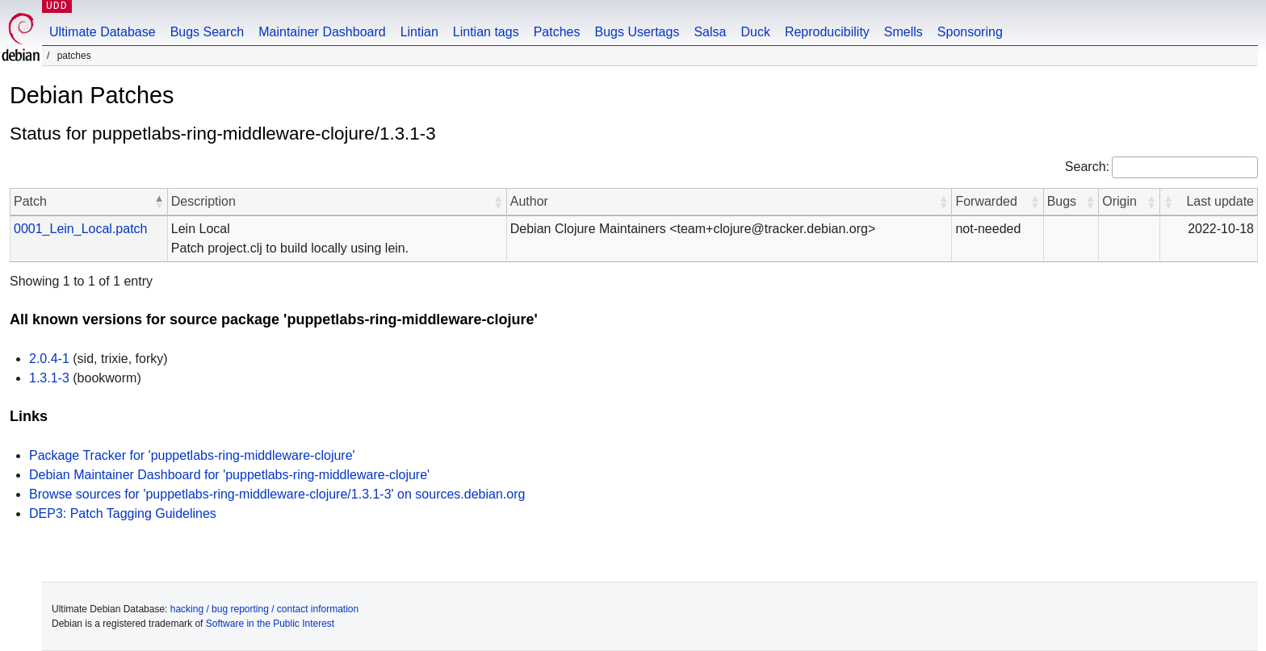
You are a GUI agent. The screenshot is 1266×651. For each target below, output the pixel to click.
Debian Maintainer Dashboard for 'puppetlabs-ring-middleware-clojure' (229, 475)
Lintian (419, 32)
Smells (903, 32)
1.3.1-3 (49, 378)
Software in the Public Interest (270, 623)
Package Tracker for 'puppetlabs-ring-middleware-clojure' (192, 455)
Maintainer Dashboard (321, 32)
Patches (557, 32)
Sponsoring (970, 32)
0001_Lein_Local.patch (80, 229)
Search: (1087, 166)
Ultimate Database (102, 32)
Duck (754, 32)
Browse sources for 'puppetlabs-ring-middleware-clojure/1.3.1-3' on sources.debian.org (277, 494)
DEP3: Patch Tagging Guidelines (122, 513)
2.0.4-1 (49, 358)
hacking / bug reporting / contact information (264, 609)
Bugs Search (207, 32)
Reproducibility (827, 32)
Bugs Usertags (636, 32)
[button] (159, 202)
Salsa (710, 32)
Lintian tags (486, 32)
